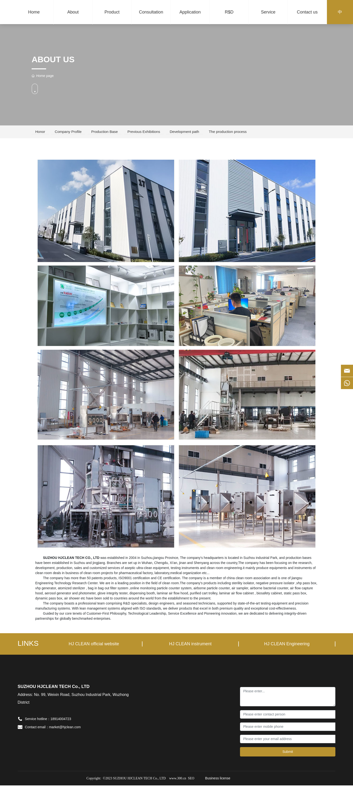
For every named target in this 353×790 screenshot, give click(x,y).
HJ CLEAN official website (94, 648)
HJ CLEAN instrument (190, 648)
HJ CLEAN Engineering (287, 648)
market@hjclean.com (65, 732)
